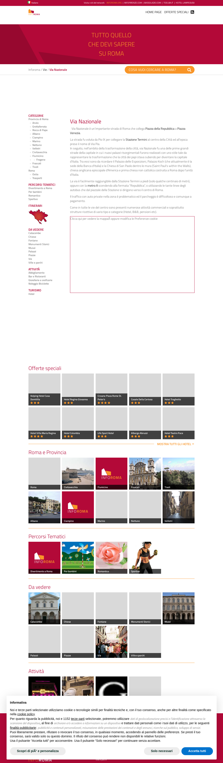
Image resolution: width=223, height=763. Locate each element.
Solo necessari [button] (162, 751)
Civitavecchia (37, 152)
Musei (31, 248)
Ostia (33, 174)
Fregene (36, 160)
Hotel (31, 294)
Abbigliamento (36, 273)
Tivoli (33, 167)
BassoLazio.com (152, 2)
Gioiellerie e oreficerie (40, 280)
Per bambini (35, 192)
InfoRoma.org (114, 2)
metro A (93, 185)
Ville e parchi (35, 263)
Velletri (34, 148)
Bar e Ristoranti (37, 276)
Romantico (34, 196)
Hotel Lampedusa (185, 2)
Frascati (34, 163)
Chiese (32, 237)
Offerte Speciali (176, 12)
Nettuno (35, 145)
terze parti (77, 719)
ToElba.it (168, 2)
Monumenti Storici (38, 244)
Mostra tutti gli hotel (174, 444)
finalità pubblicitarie (23, 727)
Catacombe (34, 233)
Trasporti (35, 178)
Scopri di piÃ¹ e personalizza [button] (38, 751)
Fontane (33, 241)
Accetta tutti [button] (197, 751)
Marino (34, 141)
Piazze (31, 255)
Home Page (154, 12)
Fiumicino (35, 156)
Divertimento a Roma (40, 188)
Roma (31, 171)
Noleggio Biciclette (38, 284)
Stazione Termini (136, 139)
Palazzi (32, 251)
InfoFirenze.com (133, 2)
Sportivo (33, 199)
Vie (45, 69)
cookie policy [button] (26, 714)
